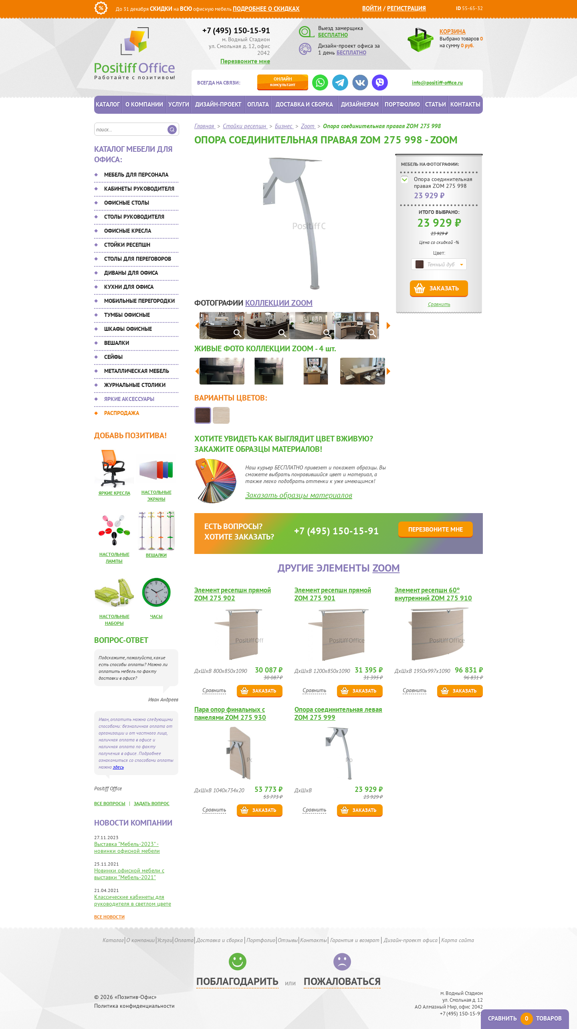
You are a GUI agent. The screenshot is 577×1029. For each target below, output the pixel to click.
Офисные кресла (127, 230)
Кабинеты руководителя (139, 188)
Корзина (453, 31)
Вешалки (116, 342)
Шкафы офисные (128, 328)
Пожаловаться (342, 981)
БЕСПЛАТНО (333, 34)
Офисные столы (126, 202)
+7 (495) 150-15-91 (236, 30)
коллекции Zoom (279, 303)
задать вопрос (151, 803)
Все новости (109, 917)
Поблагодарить (237, 981)
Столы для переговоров (137, 258)
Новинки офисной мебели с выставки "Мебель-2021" (129, 874)
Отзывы (288, 940)
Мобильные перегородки (139, 300)
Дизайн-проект (218, 104)
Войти (371, 8)
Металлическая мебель (136, 371)
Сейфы (113, 356)
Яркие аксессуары (129, 399)
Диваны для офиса (131, 272)
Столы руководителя (134, 216)
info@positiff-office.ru (437, 82)
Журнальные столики (134, 385)
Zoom (386, 567)
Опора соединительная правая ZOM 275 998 (443, 182)
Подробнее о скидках (266, 8)
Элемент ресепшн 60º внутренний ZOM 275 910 (433, 594)
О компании (144, 104)
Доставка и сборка (304, 104)
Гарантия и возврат (354, 940)
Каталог (108, 104)
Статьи (435, 104)
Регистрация (406, 8)
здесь (118, 767)
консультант (282, 81)
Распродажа (121, 413)
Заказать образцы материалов (298, 495)
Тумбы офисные (127, 314)
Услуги (178, 104)
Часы (156, 616)
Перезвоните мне (245, 61)
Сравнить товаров (525, 1018)
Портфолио (402, 104)
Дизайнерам (360, 104)
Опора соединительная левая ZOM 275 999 (338, 713)
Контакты (465, 104)
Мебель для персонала (136, 174)
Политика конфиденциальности (134, 1006)
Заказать (444, 288)
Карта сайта (457, 940)
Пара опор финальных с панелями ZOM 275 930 (230, 713)
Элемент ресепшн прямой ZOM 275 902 (232, 594)
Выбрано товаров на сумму (461, 42)
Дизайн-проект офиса (411, 940)
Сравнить (439, 304)
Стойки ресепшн (127, 244)
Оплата (258, 104)
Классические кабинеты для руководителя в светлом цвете (132, 900)
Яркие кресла (114, 493)
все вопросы (109, 803)
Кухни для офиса (128, 286)
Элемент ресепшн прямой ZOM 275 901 (333, 594)
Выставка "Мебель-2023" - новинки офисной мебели (127, 847)
